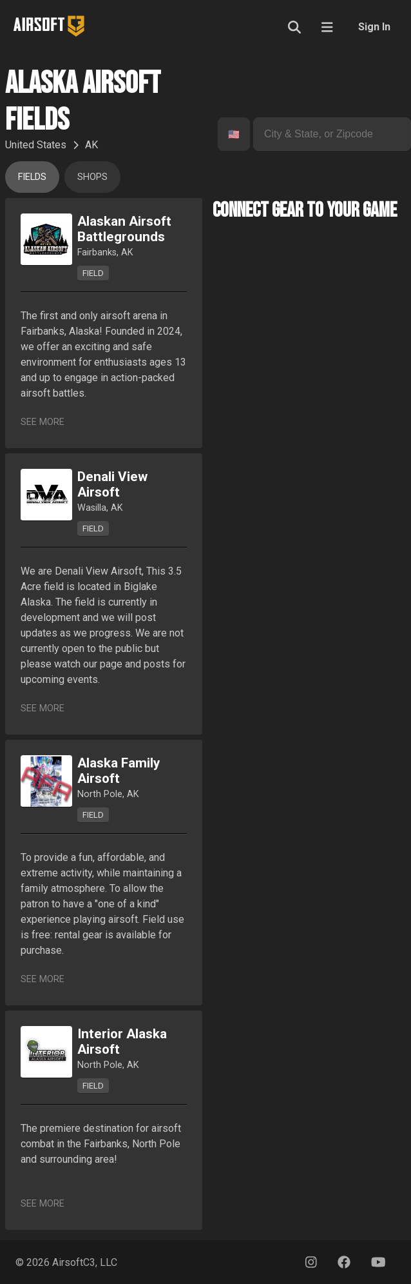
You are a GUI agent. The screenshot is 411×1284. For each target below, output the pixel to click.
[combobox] (229, 134)
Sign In (374, 27)
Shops (92, 177)
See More (42, 422)
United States (35, 145)
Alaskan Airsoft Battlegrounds (124, 228)
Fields (32, 177)
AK (91, 145)
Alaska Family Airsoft (118, 770)
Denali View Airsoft (112, 484)
